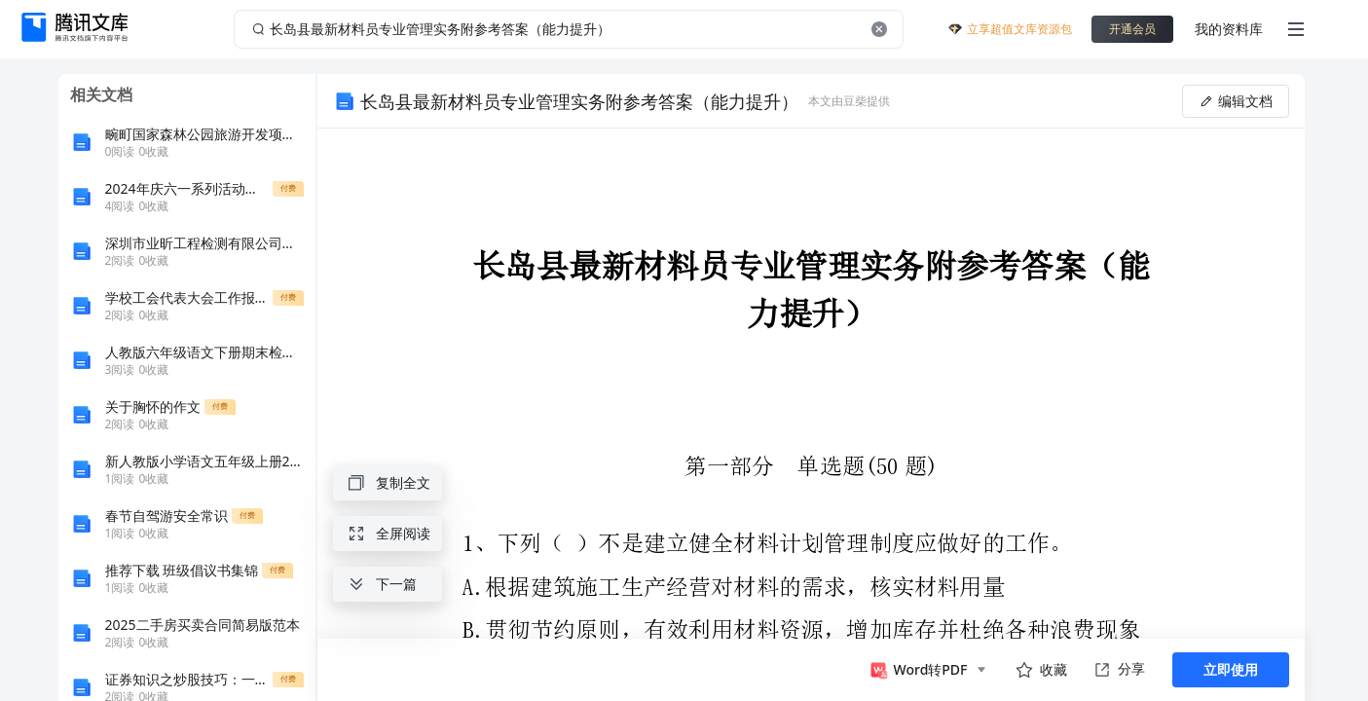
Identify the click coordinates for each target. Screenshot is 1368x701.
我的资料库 (1229, 28)
